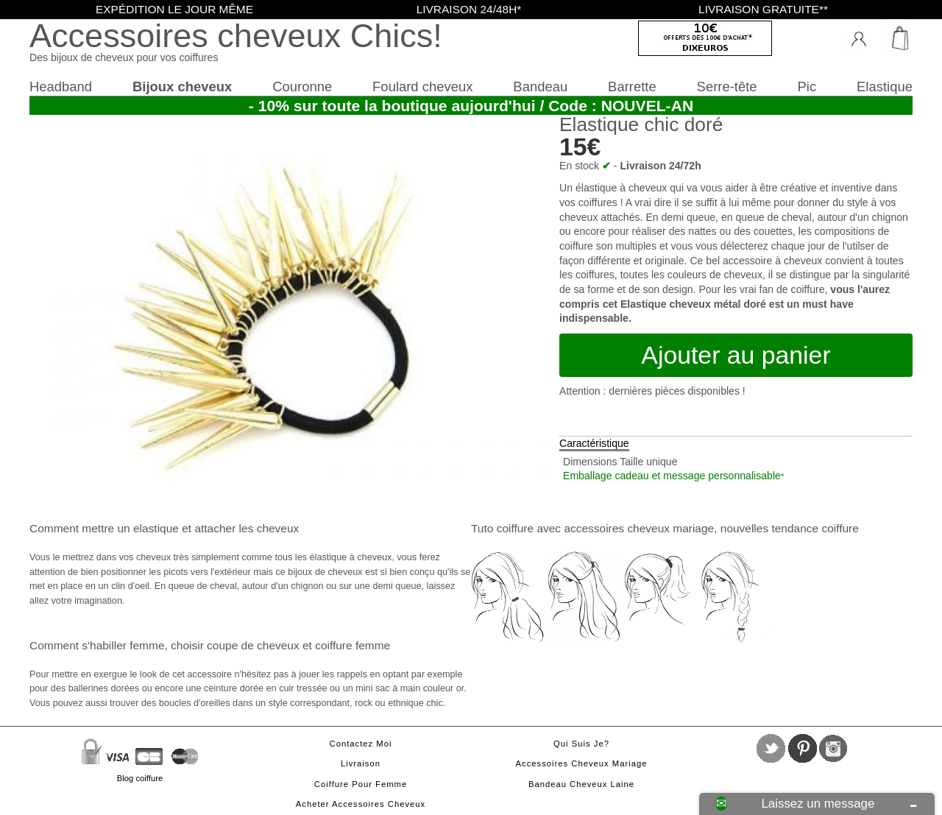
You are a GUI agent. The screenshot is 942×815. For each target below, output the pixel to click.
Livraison (360, 763)
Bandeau (540, 86)
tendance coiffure (814, 528)
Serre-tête (727, 86)
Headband (60, 86)
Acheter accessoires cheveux (360, 804)
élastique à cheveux (621, 188)
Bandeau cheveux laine (581, 784)
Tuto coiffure (502, 528)
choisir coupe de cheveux (235, 645)
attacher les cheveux (246, 528)
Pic (807, 86)
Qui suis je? (581, 743)
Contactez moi (361, 743)
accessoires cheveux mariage (639, 528)
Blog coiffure (140, 778)
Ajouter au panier (735, 355)
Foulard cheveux (422, 86)
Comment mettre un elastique (104, 528)
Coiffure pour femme (360, 784)
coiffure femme (352, 645)
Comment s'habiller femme (96, 645)
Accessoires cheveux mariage (582, 763)
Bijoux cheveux (182, 86)
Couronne (302, 86)
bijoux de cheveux (325, 572)
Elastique (885, 86)
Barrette (632, 86)
